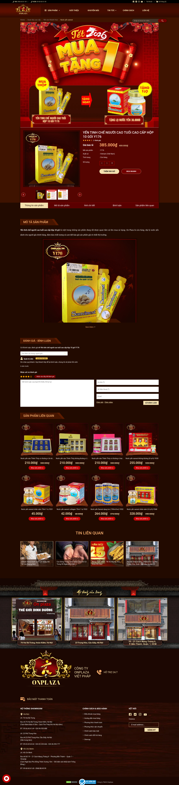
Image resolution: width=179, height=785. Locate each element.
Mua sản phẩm (36, 468)
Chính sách (128, 10)
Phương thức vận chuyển (93, 717)
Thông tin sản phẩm (34, 205)
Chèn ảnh (99, 402)
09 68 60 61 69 (41, 1)
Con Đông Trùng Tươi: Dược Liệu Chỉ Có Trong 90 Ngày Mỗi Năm (72, 563)
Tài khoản (149, 1)
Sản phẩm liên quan (144, 205)
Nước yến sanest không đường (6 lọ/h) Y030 (142, 458)
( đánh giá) (97, 140)
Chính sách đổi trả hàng (93, 726)
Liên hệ (145, 10)
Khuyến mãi (93, 10)
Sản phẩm (52, 10)
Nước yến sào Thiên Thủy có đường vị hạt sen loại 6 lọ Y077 (107, 458)
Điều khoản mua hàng (92, 705)
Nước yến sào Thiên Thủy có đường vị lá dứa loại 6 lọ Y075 (37, 458)
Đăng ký (151, 721)
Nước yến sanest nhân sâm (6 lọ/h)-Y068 (142, 509)
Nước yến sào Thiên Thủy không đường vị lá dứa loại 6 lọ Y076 (72, 458)
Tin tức (112, 10)
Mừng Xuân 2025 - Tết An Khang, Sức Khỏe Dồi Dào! (106, 563)
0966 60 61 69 (21, 1)
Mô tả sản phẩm (62, 205)
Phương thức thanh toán (93, 713)
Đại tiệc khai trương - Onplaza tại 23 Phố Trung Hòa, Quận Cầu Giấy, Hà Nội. (142, 563)
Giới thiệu (74, 10)
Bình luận (117, 205)
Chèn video (109, 402)
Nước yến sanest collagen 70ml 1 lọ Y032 (72, 509)
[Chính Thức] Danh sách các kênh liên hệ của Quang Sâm (36, 563)
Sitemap (87, 730)
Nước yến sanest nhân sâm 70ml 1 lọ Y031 (37, 509)
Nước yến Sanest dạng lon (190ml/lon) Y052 (107, 509)
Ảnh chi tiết (89, 205)
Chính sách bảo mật (91, 722)
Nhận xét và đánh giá (28, 372)
